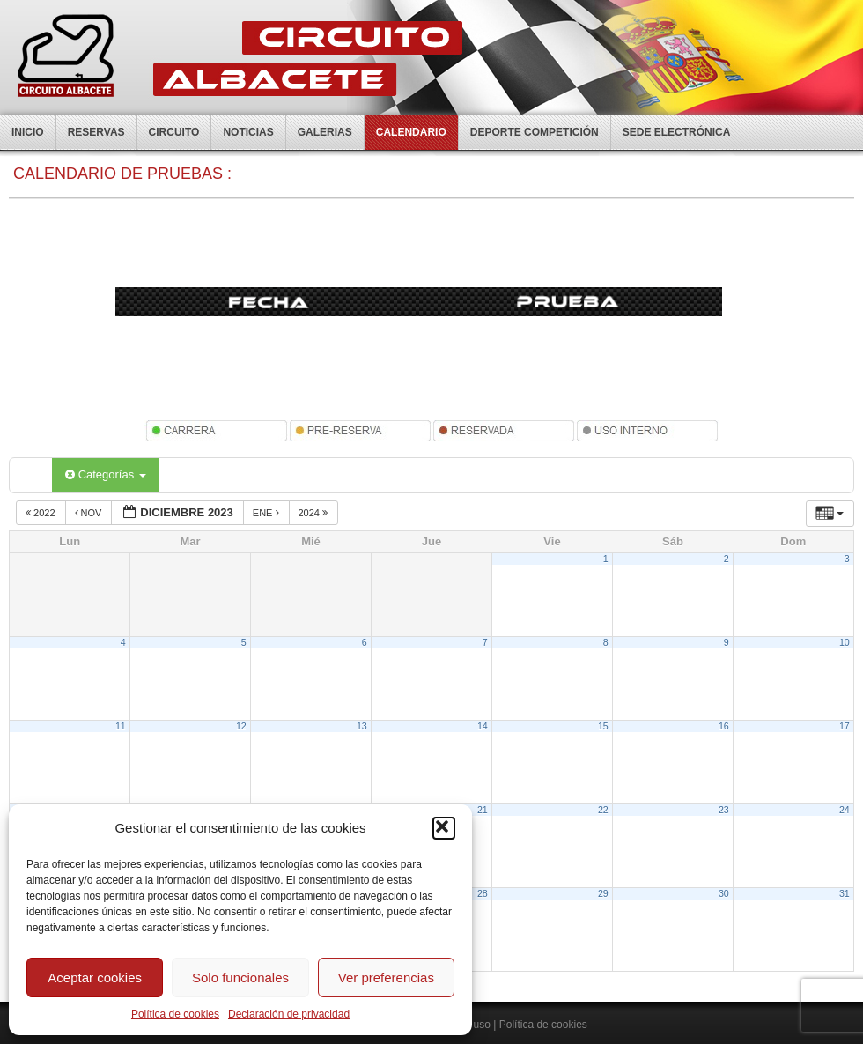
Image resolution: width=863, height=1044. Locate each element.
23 (724, 809)
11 (120, 726)
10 (844, 642)
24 (844, 809)
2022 (42, 512)
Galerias (325, 132)
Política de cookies (175, 1014)
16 (724, 726)
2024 (315, 512)
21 (482, 809)
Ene (267, 512)
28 (482, 893)
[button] (443, 828)
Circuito (174, 132)
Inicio (27, 132)
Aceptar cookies (95, 977)
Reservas (96, 132)
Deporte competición (534, 132)
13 (362, 726)
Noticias (248, 132)
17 (844, 726)
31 (844, 893)
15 (603, 726)
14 (482, 726)
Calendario (411, 132)
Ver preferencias (386, 977)
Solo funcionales (240, 977)
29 (603, 893)
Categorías (105, 474)
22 (603, 809)
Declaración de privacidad (289, 1014)
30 (724, 893)
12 (241, 726)
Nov (90, 512)
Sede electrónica (677, 132)
